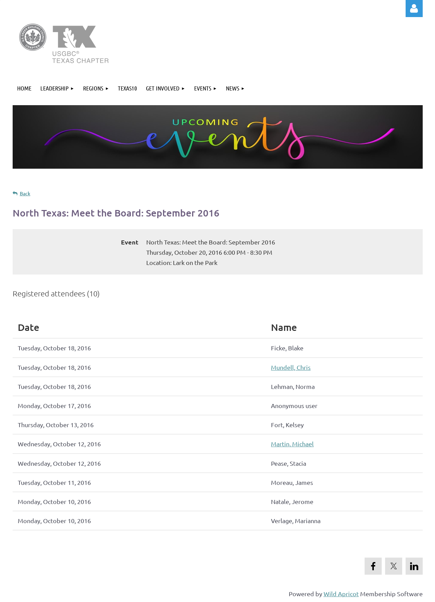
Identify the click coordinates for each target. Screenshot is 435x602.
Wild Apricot (341, 593)
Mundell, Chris (291, 367)
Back (25, 193)
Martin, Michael (292, 443)
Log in (414, 8)
